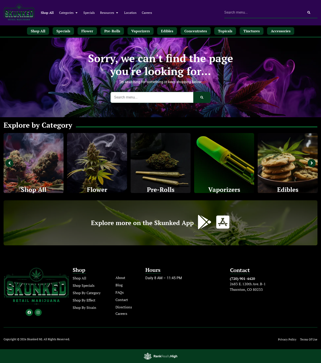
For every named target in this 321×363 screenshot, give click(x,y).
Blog (119, 285)
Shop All (47, 12)
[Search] (308, 12)
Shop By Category (87, 292)
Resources (109, 12)
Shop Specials (84, 285)
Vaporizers (224, 189)
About (120, 277)
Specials (89, 12)
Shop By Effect (84, 300)
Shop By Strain (84, 307)
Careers (147, 12)
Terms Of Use (308, 339)
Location (130, 12)
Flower (97, 189)
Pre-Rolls (161, 189)
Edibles (287, 189)
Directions (123, 307)
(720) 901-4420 (242, 278)
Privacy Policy (287, 339)
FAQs (119, 292)
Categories (68, 12)
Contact (121, 299)
